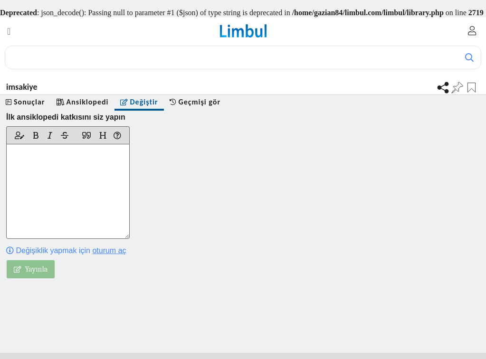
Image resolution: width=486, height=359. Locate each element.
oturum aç (109, 250)
